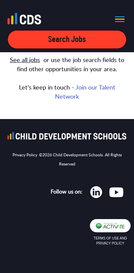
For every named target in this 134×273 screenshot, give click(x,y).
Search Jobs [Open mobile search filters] (67, 39)
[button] (118, 19)
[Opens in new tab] (96, 193)
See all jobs (25, 60)
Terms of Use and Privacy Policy (110, 240)
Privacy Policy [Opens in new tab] (25, 155)
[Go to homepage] (26, 20)
